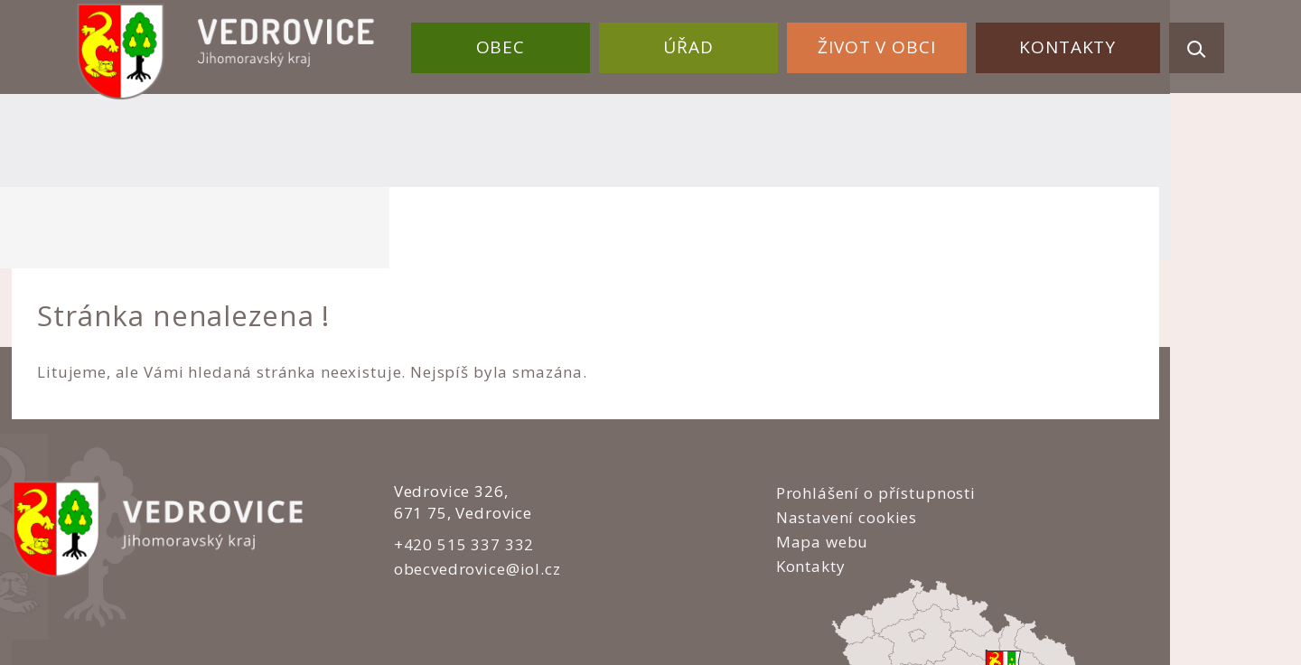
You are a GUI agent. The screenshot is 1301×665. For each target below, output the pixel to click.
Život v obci (890, 43)
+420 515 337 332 (440, 462)
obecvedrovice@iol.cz (454, 486)
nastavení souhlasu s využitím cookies (966, 612)
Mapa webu (710, 460)
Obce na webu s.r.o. (842, 589)
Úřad (710, 43)
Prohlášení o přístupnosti (764, 410)
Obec (532, 43)
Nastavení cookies (734, 435)
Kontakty (1072, 43)
